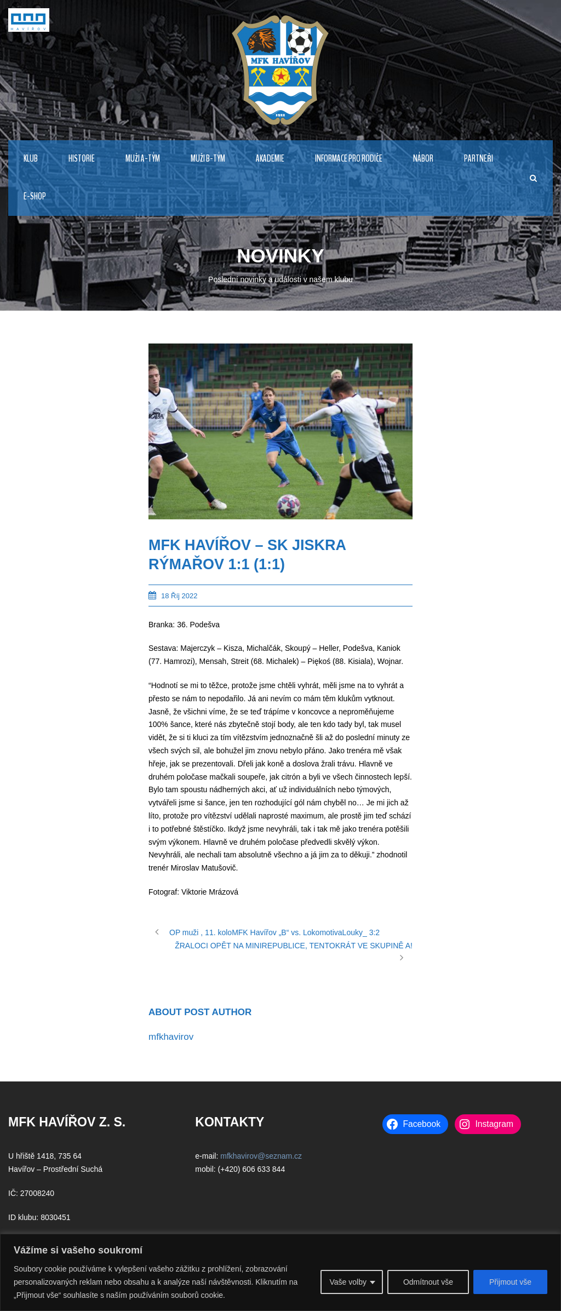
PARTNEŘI (478, 158)
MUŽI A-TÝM (142, 158)
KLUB (31, 158)
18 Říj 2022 (179, 596)
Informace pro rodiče (348, 158)
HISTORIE (81, 158)
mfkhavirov (170, 1037)
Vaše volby (347, 1282)
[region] (280, 1272)
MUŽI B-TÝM (208, 158)
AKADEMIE (270, 158)
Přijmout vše (510, 1282)
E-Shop (35, 196)
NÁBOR (423, 158)
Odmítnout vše (428, 1282)
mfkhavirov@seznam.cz (261, 1156)
